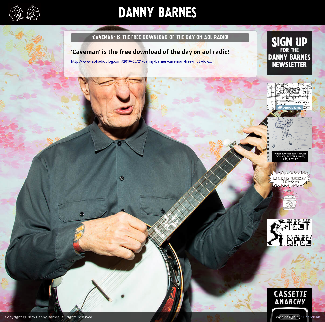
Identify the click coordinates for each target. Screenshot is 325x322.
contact (19, 137)
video (16, 112)
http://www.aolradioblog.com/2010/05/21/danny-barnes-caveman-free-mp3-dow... (141, 61)
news (16, 51)
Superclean (310, 317)
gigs (15, 76)
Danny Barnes (158, 14)
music (16, 63)
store (16, 100)
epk (14, 125)
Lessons (18, 88)
